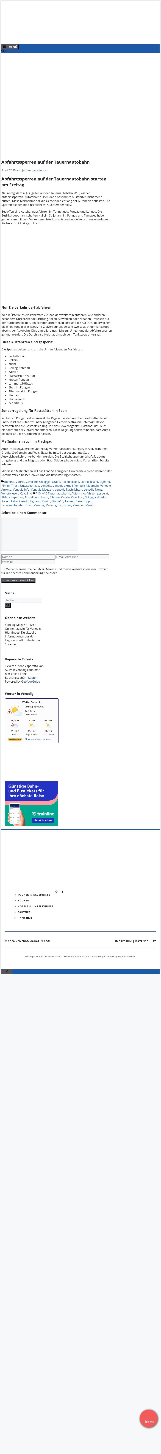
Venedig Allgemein (86, 486)
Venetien (79, 505)
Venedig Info (21, 489)
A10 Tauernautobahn (56, 493)
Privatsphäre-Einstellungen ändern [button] (43, 956)
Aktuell (29, 497)
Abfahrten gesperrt (95, 493)
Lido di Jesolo (89, 482)
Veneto (90, 505)
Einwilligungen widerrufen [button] (122, 956)
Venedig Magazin (42, 489)
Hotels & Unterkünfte (35, 906)
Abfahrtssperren (12, 497)
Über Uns (25, 918)
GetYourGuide (30, 681)
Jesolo (75, 482)
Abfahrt (77, 493)
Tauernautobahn (12, 505)
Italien (66, 482)
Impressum (123, 941)
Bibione (9, 482)
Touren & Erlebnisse (34, 894)
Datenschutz (145, 941)
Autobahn (41, 497)
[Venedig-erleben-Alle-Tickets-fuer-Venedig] (73, 38)
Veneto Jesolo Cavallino (16, 493)
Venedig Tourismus (58, 505)
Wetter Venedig (31, 702)
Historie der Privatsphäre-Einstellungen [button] (85, 956)
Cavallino (32, 482)
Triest (15, 486)
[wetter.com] (15, 740)
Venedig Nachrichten (68, 489)
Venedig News (93, 489)
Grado (56, 482)
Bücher (23, 900)
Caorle (20, 482)
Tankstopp (83, 501)
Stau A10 (57, 501)
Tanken (69, 501)
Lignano (104, 482)
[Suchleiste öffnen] (4, 51)
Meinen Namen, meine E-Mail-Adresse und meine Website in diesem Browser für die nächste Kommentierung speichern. (54, 571)
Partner (24, 912)
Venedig (46, 486)
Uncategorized (29, 486)
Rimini (5, 486)
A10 (38, 493)
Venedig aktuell (63, 486)
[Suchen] (8, 605)
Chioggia (45, 482)
